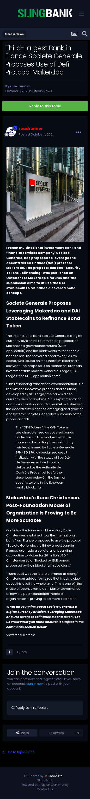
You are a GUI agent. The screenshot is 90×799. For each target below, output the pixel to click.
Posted (36, 134)
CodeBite (55, 776)
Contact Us (45, 789)
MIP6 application (38, 376)
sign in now (35, 683)
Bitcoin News (42, 91)
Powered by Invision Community (45, 785)
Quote (22, 652)
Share (22, 733)
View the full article (20, 635)
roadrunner (20, 86)
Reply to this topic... (30, 707)
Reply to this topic (45, 106)
